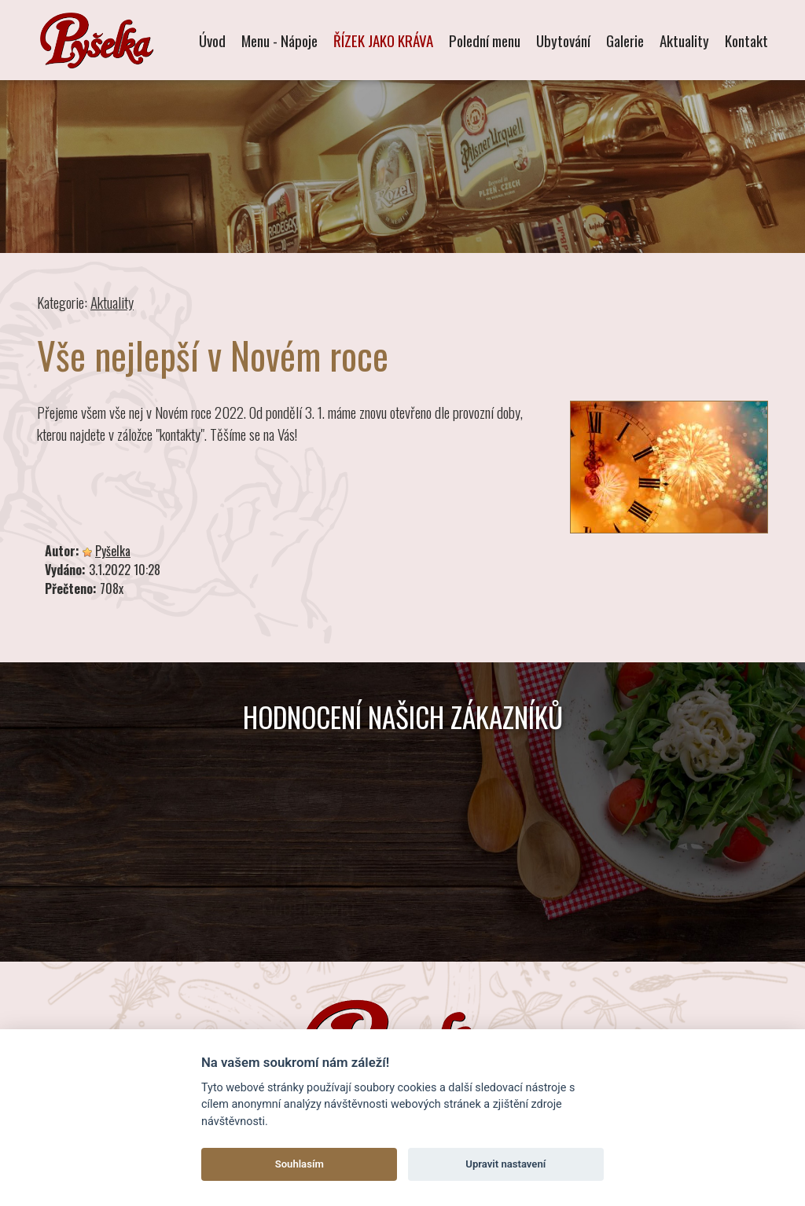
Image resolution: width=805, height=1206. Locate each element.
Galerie (625, 40)
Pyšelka (112, 550)
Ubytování (563, 40)
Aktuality (684, 40)
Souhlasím (299, 1164)
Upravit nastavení (505, 1164)
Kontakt (746, 40)
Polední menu (484, 40)
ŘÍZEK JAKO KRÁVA (383, 40)
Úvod (212, 40)
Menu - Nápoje (279, 40)
